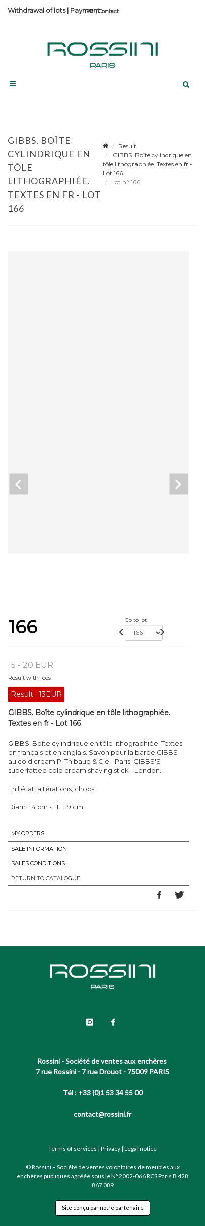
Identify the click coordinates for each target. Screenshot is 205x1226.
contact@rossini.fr (102, 1114)
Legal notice (140, 1148)
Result (127, 146)
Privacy (110, 1148)
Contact (108, 11)
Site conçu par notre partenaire (103, 1207)
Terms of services (72, 1148)
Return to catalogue (45, 878)
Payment (85, 10)
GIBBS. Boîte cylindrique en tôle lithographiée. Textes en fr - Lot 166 (147, 164)
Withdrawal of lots (36, 10)
